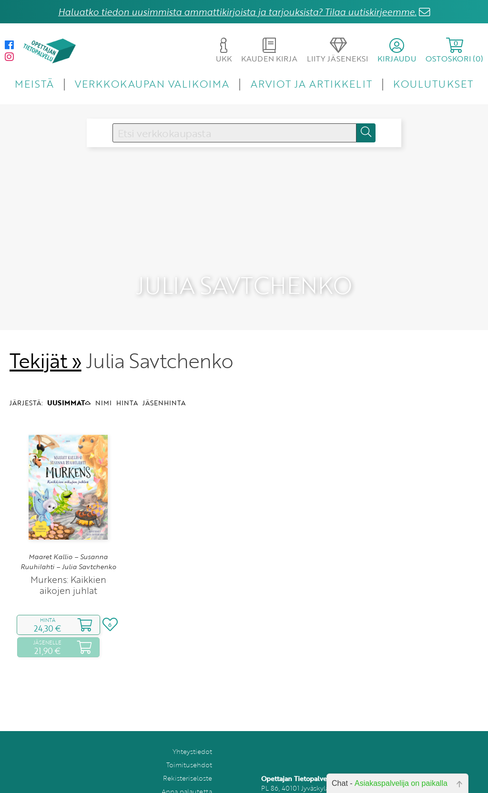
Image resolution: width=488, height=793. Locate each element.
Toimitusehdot (189, 738)
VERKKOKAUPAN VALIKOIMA (152, 83)
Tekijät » (45, 333)
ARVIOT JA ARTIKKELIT (311, 83)
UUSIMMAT (69, 376)
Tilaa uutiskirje (189, 778)
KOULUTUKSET (433, 83)
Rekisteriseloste (187, 751)
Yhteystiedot (192, 724)
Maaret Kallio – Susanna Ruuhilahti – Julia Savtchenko (68, 534)
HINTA (127, 376)
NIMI (103, 376)
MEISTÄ (34, 83)
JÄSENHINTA (163, 376)
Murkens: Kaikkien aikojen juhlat (68, 558)
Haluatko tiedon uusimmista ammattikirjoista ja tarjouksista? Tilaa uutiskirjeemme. (237, 12)
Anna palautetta (187, 764)
